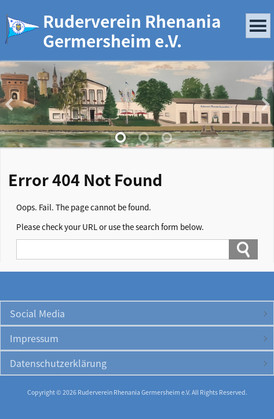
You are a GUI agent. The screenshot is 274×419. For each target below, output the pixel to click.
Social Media (37, 313)
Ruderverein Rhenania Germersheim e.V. (132, 30)
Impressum (34, 338)
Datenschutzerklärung (58, 363)
